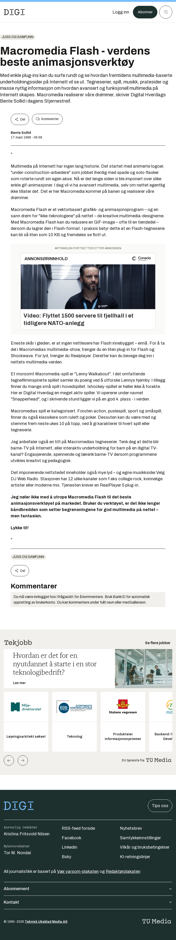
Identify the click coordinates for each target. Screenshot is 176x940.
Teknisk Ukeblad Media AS (46, 921)
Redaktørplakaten (123, 871)
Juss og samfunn (17, 37)
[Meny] (165, 12)
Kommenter (47, 119)
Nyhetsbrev (131, 828)
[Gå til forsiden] (14, 12)
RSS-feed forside (78, 828)
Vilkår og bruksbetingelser (144, 847)
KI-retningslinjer (135, 856)
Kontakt (88, 902)
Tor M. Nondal (17, 852)
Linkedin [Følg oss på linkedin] (69, 847)
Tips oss (160, 805)
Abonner (144, 12)
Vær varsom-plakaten (78, 871)
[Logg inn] (119, 12)
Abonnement (88, 888)
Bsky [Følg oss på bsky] (66, 856)
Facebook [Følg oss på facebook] (71, 838)
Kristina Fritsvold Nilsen (27, 834)
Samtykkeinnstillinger (140, 838)
